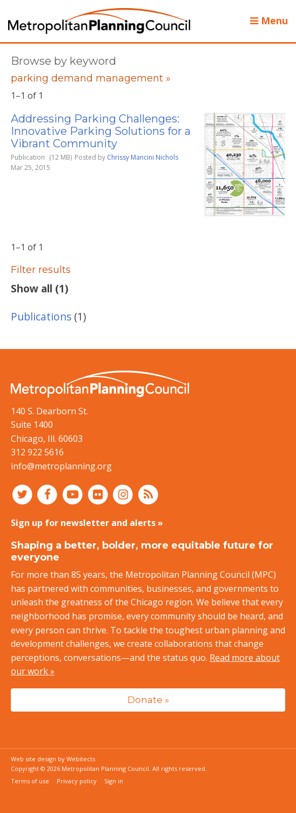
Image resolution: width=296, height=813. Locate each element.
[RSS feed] (148, 494)
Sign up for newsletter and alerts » (87, 523)
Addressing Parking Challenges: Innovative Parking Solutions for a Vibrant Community (101, 131)
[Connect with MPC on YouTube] (73, 494)
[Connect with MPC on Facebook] (49, 494)
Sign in (113, 781)
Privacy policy (77, 781)
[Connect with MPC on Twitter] (23, 494)
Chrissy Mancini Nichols (142, 157)
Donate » (148, 699)
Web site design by (53, 759)
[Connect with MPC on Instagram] (124, 494)
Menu (269, 20)
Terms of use (30, 781)
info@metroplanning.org (61, 466)
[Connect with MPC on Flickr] (99, 494)
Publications (41, 316)
